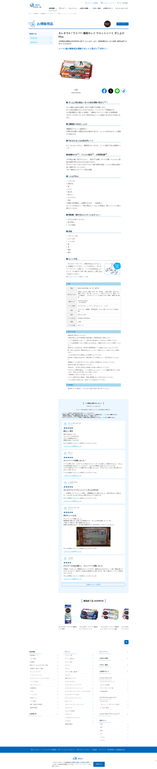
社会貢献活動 (103, 691)
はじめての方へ (104, 701)
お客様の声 (32, 714)
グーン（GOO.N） (70, 658)
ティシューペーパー (35, 671)
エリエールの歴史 (105, 685)
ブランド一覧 (68, 655)
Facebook (104, 90)
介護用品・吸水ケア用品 (36, 668)
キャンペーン (73, 8)
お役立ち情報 (104, 658)
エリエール (36, 5)
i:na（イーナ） (69, 701)
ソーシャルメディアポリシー (67, 749)
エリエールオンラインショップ (109, 714)
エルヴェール (68, 707)
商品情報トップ (34, 655)
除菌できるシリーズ (70, 678)
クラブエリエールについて (108, 697)
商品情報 (36, 13)
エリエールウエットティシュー (73, 698)
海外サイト (103, 720)
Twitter (110, 90)
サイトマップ (102, 749)
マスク (32, 691)
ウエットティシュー (35, 685)
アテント (67, 668)
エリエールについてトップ (107, 681)
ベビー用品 (33, 658)
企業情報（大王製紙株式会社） (117, 749)
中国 (101, 724)
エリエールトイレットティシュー (74, 688)
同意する (99, 764)
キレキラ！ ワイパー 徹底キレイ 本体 (78, 276)
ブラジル (102, 740)
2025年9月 (33, 38)
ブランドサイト (122, 24)
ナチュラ (67, 665)
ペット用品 (33, 701)
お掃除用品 (42, 13)
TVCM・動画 (96, 8)
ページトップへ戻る (126, 642)
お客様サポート (108, 8)
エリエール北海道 (70, 711)
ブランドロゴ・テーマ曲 (106, 688)
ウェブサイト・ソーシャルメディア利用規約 (45, 749)
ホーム (29, 13)
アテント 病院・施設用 (71, 671)
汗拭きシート (33, 698)
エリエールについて (121, 8)
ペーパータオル (34, 681)
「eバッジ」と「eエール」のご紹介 (109, 704)
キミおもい (68, 720)
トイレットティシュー (36, 675)
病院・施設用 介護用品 (36, 704)
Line (117, 90)
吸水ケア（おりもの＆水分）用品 (39, 665)
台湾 (101, 727)
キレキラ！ (68, 675)
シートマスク (33, 694)
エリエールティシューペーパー (73, 685)
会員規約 (94, 749)
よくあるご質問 (104, 707)
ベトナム (102, 737)
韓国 (101, 730)
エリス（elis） (69, 662)
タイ (101, 734)
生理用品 (32, 662)
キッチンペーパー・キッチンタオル (39, 678)
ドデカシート (68, 714)
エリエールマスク (70, 681)
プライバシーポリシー (85, 749)
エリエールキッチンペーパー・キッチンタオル (77, 691)
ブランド (67, 652)
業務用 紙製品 (33, 707)
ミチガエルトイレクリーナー (73, 717)
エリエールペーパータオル (72, 694)
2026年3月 (33, 42)
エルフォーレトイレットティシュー (74, 704)
